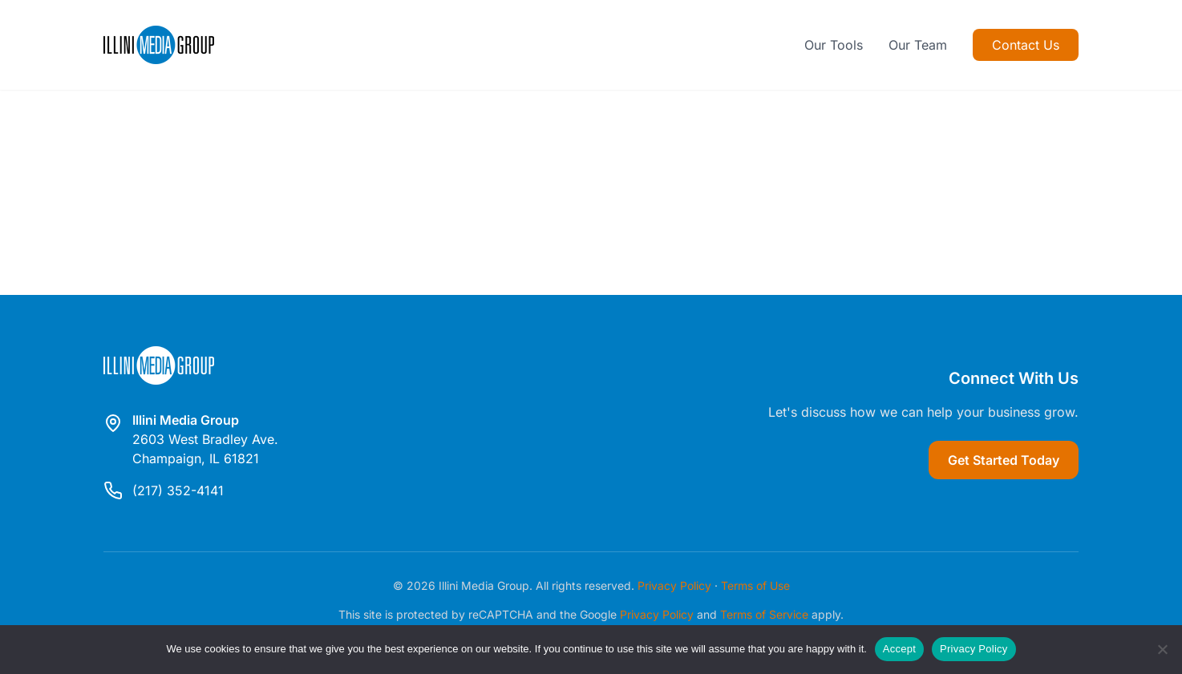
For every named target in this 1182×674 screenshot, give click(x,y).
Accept (899, 649)
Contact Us (1025, 45)
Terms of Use (755, 585)
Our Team (918, 45)
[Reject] (1162, 649)
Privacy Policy (674, 585)
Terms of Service (764, 614)
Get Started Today (1003, 460)
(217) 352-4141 (178, 490)
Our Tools (833, 45)
